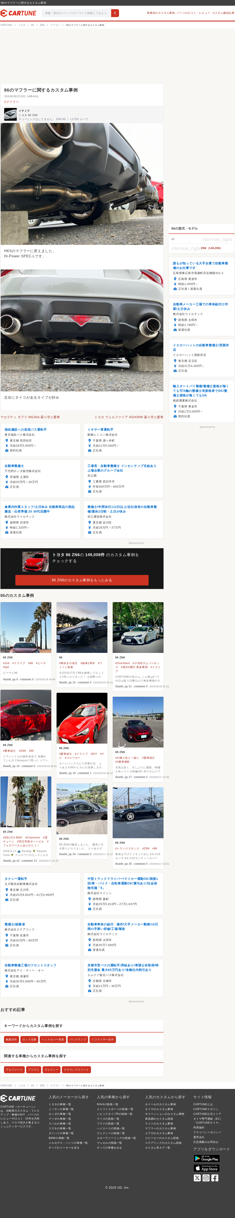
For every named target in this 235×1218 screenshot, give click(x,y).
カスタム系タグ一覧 (157, 1147)
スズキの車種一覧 (60, 1128)
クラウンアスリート (76, 1069)
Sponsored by (136, 543)
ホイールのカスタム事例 (160, 1104)
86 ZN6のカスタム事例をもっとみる (82, 580)
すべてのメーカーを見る (64, 1147)
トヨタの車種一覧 (60, 1104)
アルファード (14, 1069)
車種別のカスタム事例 (161, 12)
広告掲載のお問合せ (206, 1142)
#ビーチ (41, 663)
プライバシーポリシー (207, 1132)
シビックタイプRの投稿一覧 (115, 1113)
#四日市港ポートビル (30, 841)
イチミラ (24, 110)
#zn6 (6, 663)
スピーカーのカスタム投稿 (162, 1138)
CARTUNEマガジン (206, 1109)
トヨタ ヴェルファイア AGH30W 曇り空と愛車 (129, 417)
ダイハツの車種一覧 (61, 1133)
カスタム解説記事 (223, 12)
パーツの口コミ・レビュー (193, 12)
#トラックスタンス (127, 848)
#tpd (6, 667)
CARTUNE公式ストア (207, 1113)
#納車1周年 (88, 663)
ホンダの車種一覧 (60, 1113)
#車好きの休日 (68, 663)
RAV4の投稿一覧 (107, 1104)
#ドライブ (18, 663)
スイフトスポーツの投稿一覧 (115, 1109)
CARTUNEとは (203, 1104)
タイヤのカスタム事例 (159, 1109)
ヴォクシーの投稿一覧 (111, 1133)
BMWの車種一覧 (59, 1138)
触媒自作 (11, 1039)
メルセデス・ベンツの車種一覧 (68, 1142)
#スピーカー (72, 757)
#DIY (94, 753)
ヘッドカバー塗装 (53, 1039)
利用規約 (199, 1127)
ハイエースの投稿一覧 (111, 1128)
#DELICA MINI (12, 837)
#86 (30, 663)
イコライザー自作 (102, 1039)
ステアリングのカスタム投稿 (163, 1142)
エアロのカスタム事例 (159, 1133)
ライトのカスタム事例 (159, 1123)
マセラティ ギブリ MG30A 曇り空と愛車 (30, 417)
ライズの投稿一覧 (108, 1118)
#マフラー (11, 102)
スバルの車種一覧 (60, 1123)
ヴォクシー (52, 1069)
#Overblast (122, 663)
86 (60, 657)
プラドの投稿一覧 (108, 1123)
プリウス (33, 1069)
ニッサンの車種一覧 (61, 1109)
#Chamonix (32, 837)
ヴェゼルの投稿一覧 (109, 1142)
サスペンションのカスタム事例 (164, 1113)
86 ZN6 (8, 657)
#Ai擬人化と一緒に (127, 757)
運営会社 (199, 1137)
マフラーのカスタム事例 (160, 1128)
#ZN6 (22, 750)
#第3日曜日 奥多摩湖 (134, 667)
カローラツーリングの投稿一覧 (116, 1138)
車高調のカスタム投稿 (159, 1118)
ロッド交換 (29, 1039)
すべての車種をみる (109, 1147)
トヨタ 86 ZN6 (28, 115)
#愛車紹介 (9, 750)
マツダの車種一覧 (60, 1118)
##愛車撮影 (122, 761)
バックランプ (77, 1039)
